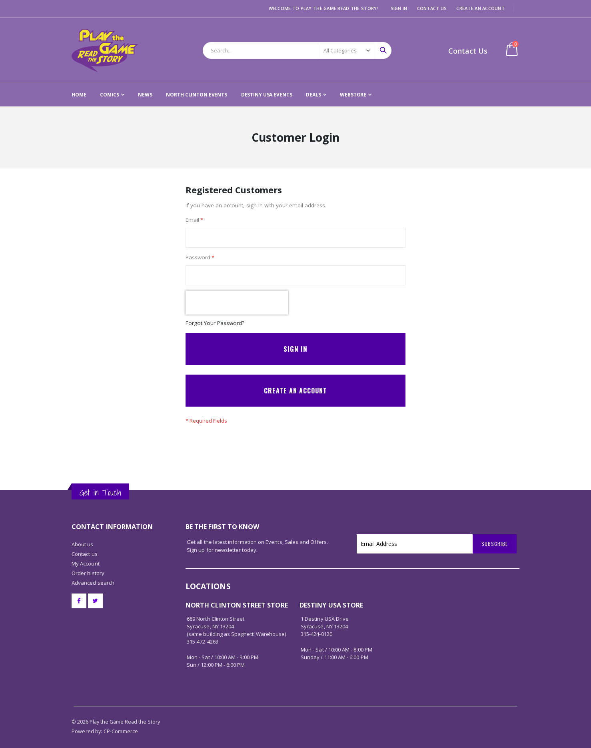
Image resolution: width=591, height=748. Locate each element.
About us (83, 536)
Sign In (399, 8)
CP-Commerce (121, 723)
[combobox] (297, 50)
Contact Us (432, 8)
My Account (86, 555)
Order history (88, 565)
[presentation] (237, 305)
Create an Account (480, 8)
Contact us (85, 546)
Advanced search (93, 575)
